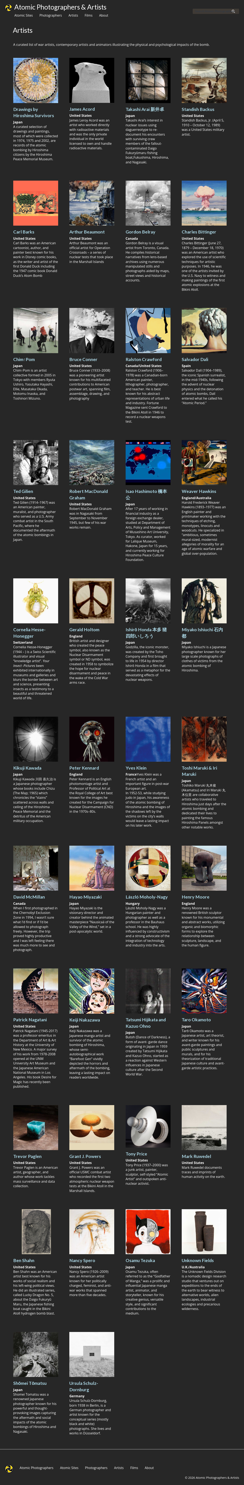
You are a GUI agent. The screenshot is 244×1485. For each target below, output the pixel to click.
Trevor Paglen (27, 1156)
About (103, 15)
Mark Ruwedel (196, 1156)
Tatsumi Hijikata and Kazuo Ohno (146, 1023)
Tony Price (136, 1154)
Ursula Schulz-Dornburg (83, 1386)
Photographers (51, 15)
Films (89, 15)
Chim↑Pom (24, 359)
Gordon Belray (140, 232)
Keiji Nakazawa (84, 1020)
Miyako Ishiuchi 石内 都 (202, 633)
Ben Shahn (23, 1260)
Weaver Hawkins (199, 491)
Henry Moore (195, 897)
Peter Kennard (84, 768)
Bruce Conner (83, 359)
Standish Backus (198, 109)
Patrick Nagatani (30, 1019)
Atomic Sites (23, 15)
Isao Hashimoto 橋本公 (146, 494)
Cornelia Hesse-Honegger (29, 633)
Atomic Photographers (36, 1468)
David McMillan (29, 897)
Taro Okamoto (196, 1019)
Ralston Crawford (144, 359)
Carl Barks (23, 232)
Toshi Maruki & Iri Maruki (199, 771)
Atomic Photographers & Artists (60, 7)
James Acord (82, 109)
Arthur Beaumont (87, 232)
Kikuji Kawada (27, 768)
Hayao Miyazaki (85, 897)
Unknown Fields (198, 1260)
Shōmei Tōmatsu (30, 1383)
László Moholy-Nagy (147, 897)
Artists (73, 15)
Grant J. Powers (85, 1156)
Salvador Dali (195, 359)
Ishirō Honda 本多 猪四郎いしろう (146, 633)
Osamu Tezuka (140, 1260)
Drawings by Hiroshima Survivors (33, 112)
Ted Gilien (23, 491)
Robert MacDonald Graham (88, 494)
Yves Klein (136, 768)
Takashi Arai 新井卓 (145, 109)
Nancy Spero (82, 1260)
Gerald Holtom (84, 629)
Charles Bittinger (199, 232)
